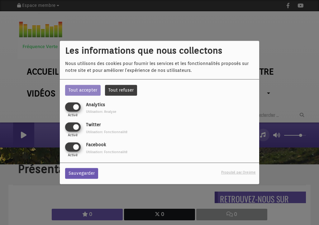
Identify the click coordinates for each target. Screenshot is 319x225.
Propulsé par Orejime (238, 172)
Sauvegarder (82, 173)
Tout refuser (121, 90)
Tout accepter (83, 90)
